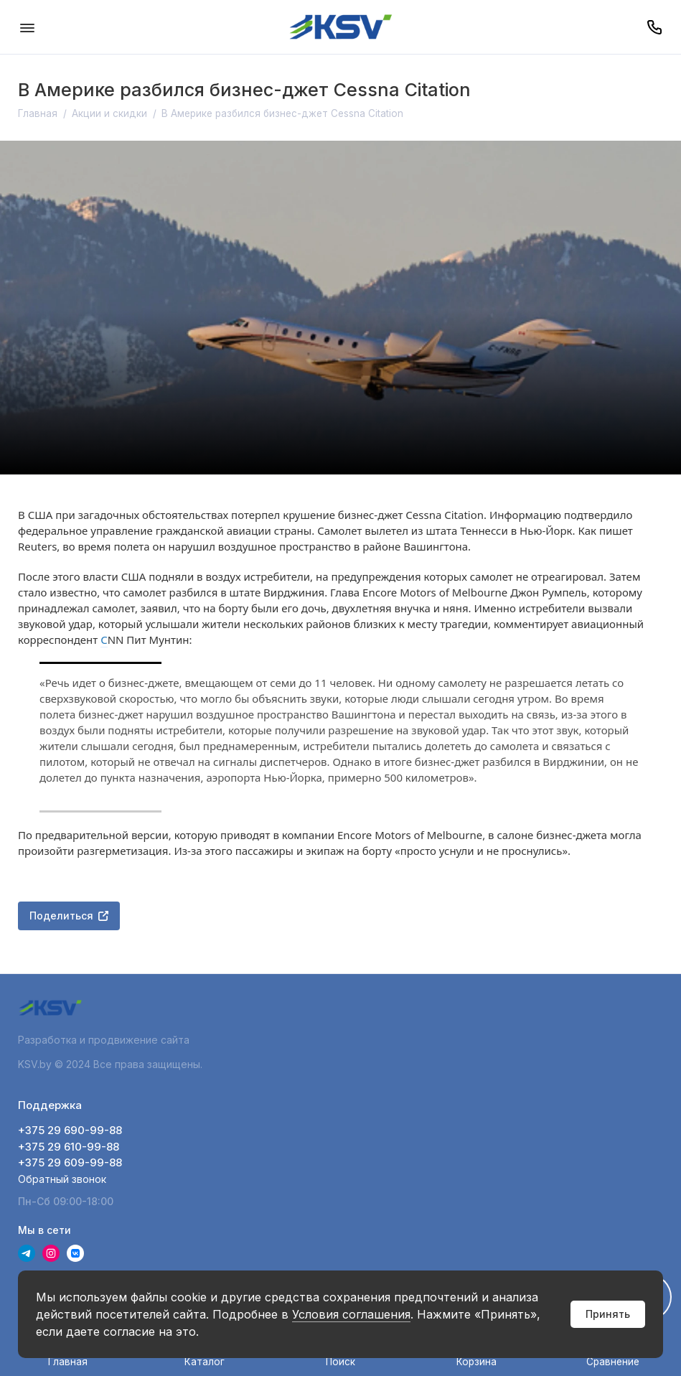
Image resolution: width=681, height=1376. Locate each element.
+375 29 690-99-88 (70, 1130)
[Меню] (27, 27)
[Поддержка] (654, 27)
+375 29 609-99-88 (70, 1162)
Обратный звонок (62, 1179)
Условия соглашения (351, 1314)
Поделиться (68, 915)
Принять (608, 1314)
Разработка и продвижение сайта (105, 1040)
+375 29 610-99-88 (68, 1146)
